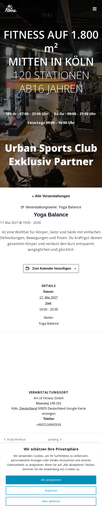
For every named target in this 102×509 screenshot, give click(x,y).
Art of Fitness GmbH (49, 398)
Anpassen (51, 490)
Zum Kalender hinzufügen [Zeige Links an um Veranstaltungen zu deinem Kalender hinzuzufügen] (51, 268)
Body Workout (16, 439)
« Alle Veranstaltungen (51, 196)
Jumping (53, 439)
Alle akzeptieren (51, 480)
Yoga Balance (49, 323)
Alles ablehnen (51, 501)
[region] (51, 476)
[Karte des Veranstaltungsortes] (51, 360)
